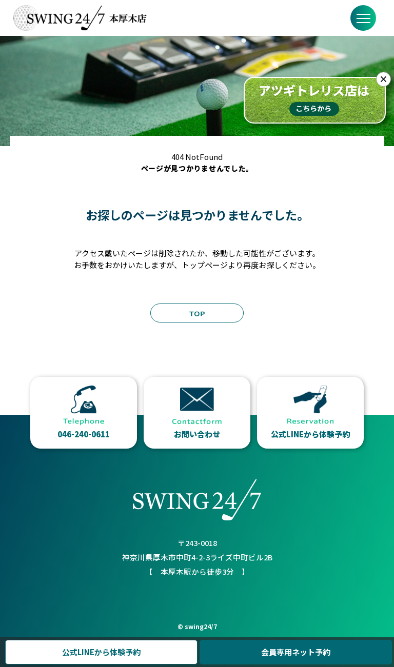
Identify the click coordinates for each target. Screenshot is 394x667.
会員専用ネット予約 (295, 651)
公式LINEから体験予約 (101, 651)
